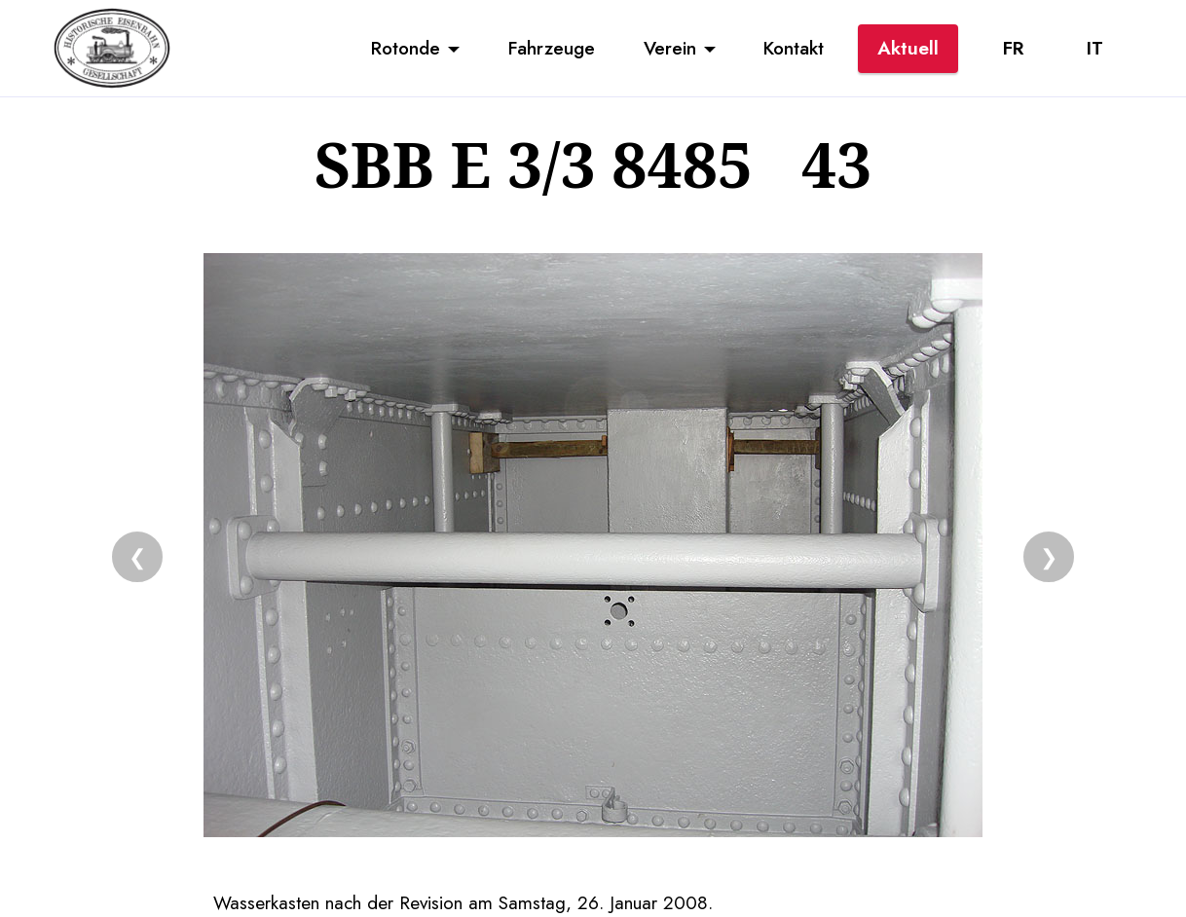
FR (1013, 47)
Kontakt (793, 47)
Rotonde (405, 47)
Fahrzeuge (551, 47)
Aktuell (908, 47)
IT (1095, 47)
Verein (670, 47)
